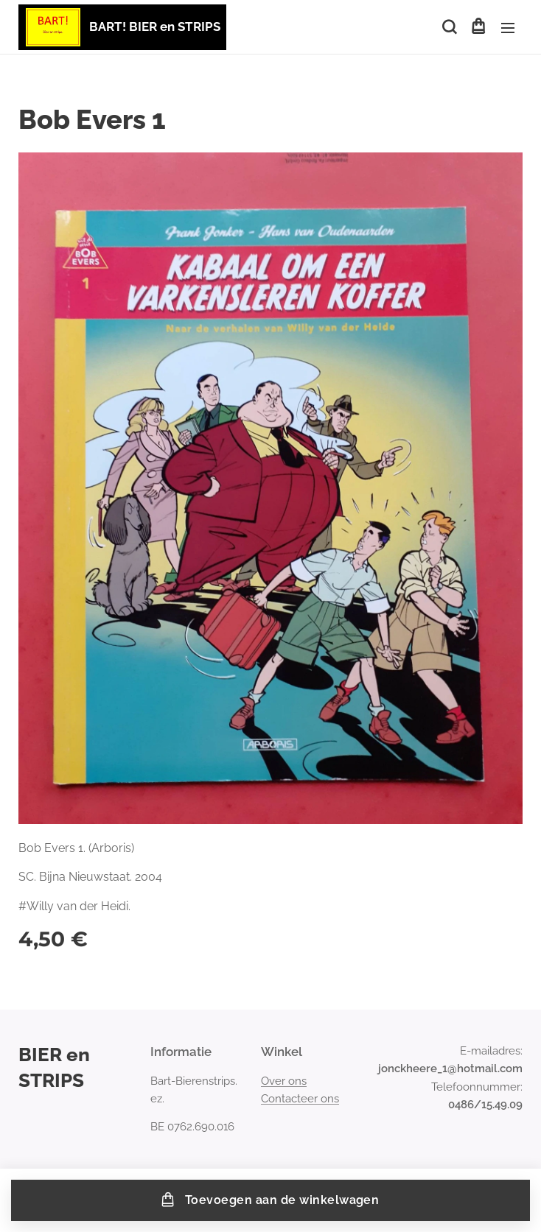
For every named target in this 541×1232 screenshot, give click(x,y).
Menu (507, 28)
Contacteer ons (300, 1098)
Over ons (284, 1081)
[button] (448, 27)
